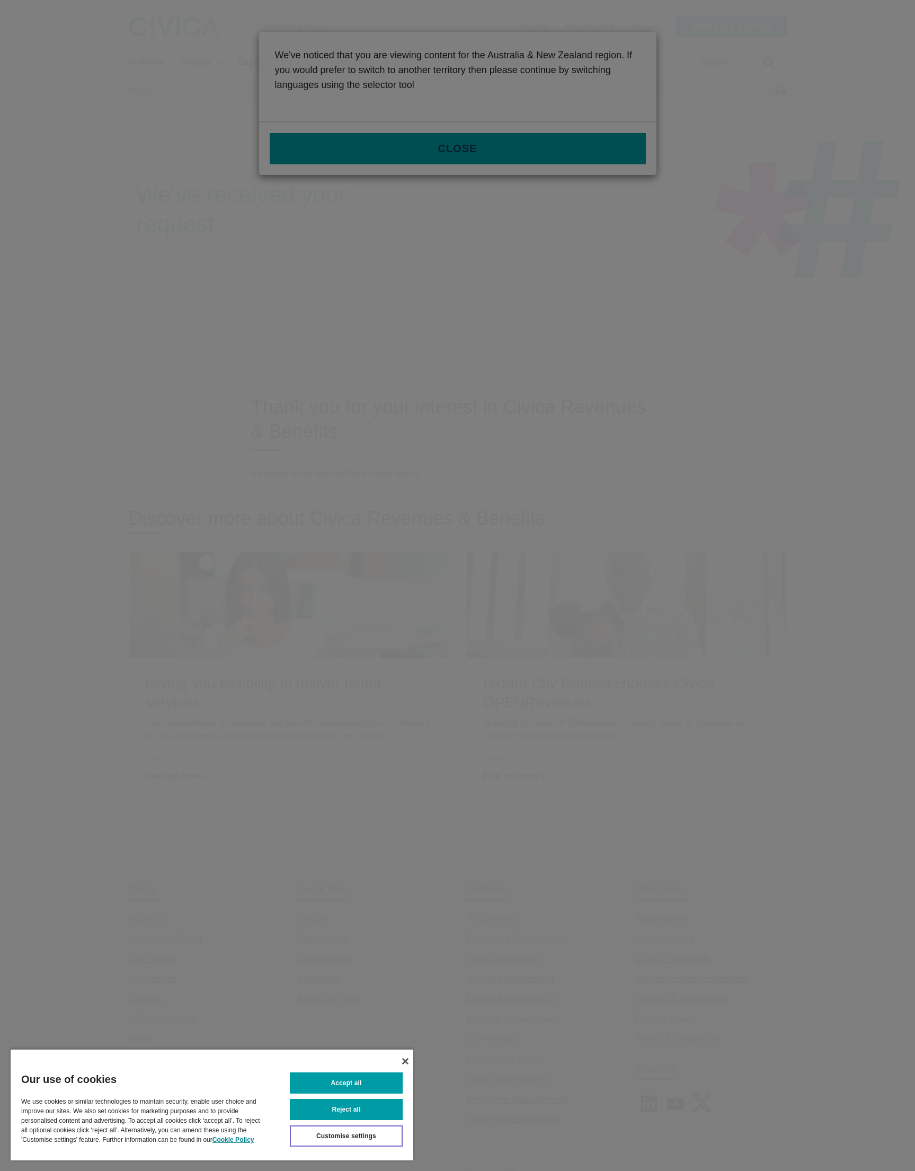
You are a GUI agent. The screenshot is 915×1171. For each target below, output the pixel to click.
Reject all (346, 1109)
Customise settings (346, 1136)
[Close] (405, 1061)
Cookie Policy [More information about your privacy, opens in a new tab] (233, 1139)
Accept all (346, 1083)
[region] (212, 1104)
